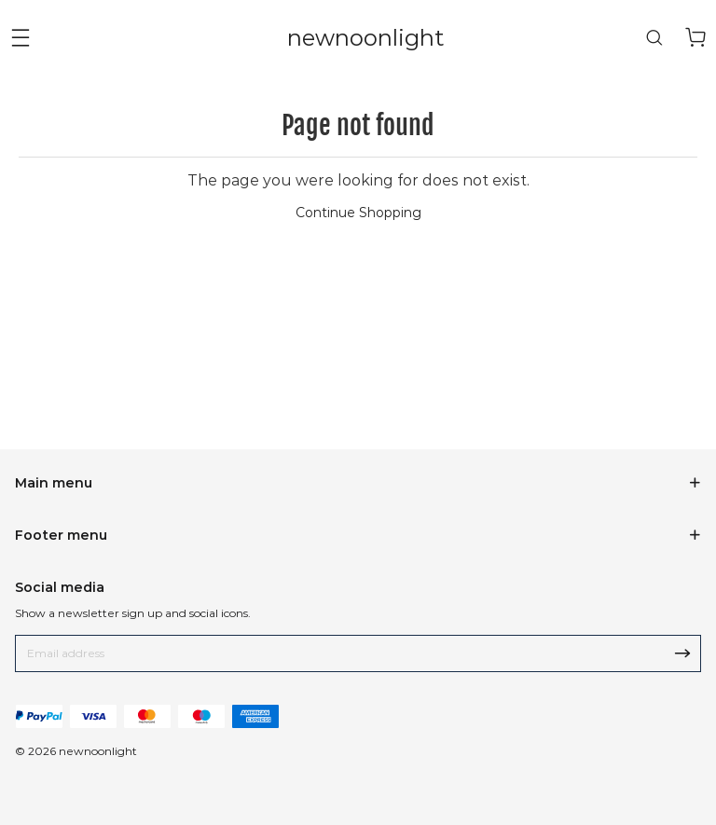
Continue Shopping (358, 212)
